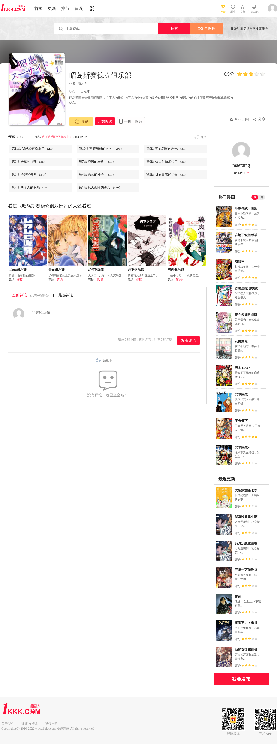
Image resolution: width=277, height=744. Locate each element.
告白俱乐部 (56, 269)
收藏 (81, 121)
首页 (38, 8)
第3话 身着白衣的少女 (167, 174)
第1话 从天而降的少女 (100, 187)
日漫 (79, 8)
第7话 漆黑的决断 (97, 161)
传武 (238, 596)
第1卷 (60, 279)
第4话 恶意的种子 (97, 174)
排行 (65, 8)
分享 (261, 119)
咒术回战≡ (242, 447)
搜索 (174, 28)
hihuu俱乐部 (18, 269)
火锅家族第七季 (246, 490)
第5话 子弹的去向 (30, 174)
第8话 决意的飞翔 (30, 161)
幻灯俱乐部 (96, 269)
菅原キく (84, 83)
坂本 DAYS (242, 368)
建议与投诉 (29, 724)
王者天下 (241, 421)
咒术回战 (241, 394)
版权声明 (51, 724)
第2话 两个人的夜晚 (31, 187)
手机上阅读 (133, 121)
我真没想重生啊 (246, 517)
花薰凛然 (241, 341)
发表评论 (188, 340)
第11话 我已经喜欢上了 (57, 137)
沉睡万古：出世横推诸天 (252, 623)
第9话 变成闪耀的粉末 (167, 148)
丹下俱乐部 (136, 269)
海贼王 (239, 261)
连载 (16, 137)
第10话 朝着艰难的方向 (101, 148)
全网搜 (206, 28)
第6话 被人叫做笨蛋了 (167, 161)
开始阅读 (105, 121)
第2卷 (99, 279)
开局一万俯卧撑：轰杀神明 (254, 570)
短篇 (20, 279)
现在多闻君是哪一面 (249, 315)
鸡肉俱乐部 (176, 269)
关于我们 (7, 724)
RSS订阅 (242, 119)
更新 (52, 8)
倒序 (203, 137)
